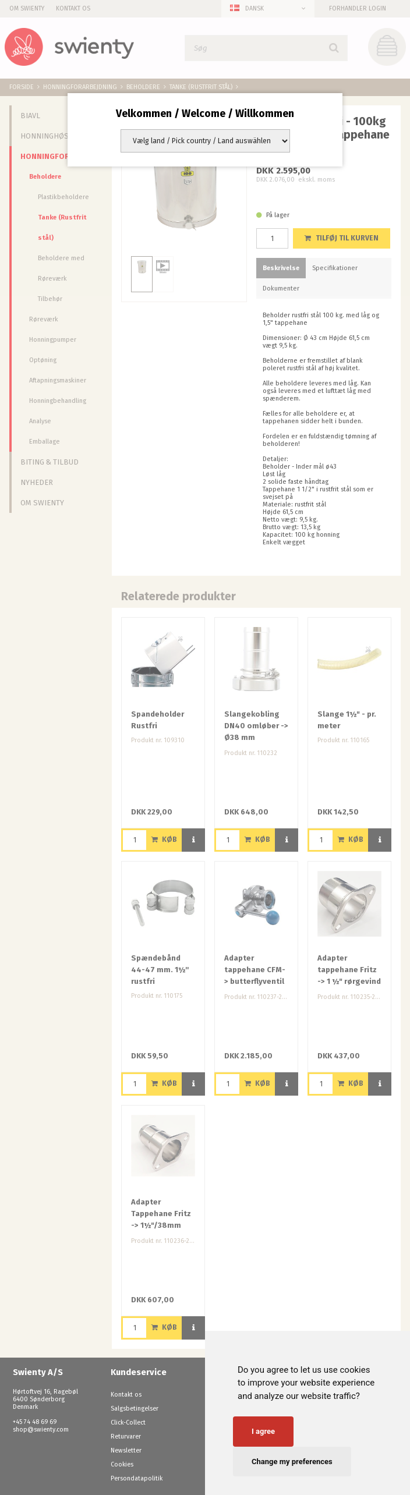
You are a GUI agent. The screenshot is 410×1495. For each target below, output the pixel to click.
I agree (263, 1431)
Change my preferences (292, 1461)
